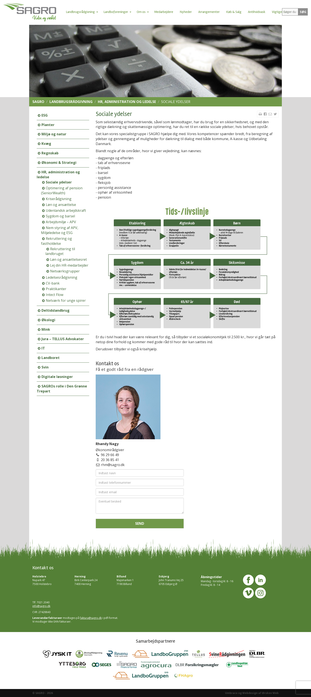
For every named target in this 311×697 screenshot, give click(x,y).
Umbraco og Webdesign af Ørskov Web (252, 693)
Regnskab (50, 153)
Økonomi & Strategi (58, 162)
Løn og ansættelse (61, 204)
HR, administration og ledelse (127, 101)
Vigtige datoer (282, 12)
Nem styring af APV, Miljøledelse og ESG (59, 230)
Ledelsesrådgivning (61, 277)
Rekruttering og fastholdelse (56, 241)
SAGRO (38, 101)
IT (43, 348)
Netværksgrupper (65, 271)
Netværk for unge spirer (66, 300)
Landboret (50, 357)
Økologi (48, 320)
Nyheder (186, 12)
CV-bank (53, 283)
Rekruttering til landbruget (60, 251)
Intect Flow (54, 294)
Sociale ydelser (59, 182)
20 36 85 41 (110, 459)
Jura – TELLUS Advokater (62, 339)
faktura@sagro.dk (91, 618)
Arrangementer (209, 12)
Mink (45, 329)
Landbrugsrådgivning (80, 12)
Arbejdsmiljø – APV (61, 222)
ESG (44, 115)
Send (139, 523)
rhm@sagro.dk (113, 464)
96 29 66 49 (110, 454)
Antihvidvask (256, 12)
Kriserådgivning (58, 198)
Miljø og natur (53, 134)
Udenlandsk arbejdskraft (66, 210)
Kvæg (46, 143)
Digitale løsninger (57, 376)
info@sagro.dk (41, 606)
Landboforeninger (115, 12)
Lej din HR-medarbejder (69, 265)
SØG (303, 12)
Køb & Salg (233, 12)
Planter (47, 124)
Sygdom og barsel (60, 216)
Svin (45, 367)
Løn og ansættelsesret (68, 259)
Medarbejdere (163, 12)
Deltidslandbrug (55, 310)
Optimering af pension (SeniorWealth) (62, 190)
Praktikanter (56, 288)
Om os (141, 12)
